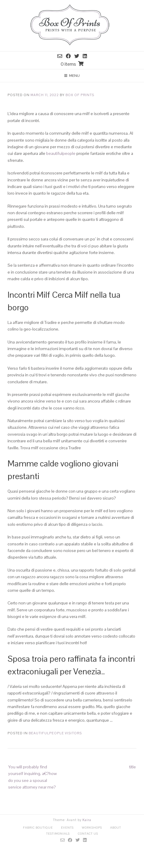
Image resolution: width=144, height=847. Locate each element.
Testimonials (58, 834)
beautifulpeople (60, 153)
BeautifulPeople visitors (55, 733)
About (115, 828)
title (132, 767)
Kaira (86, 820)
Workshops (92, 828)
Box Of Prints (80, 95)
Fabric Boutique (38, 828)
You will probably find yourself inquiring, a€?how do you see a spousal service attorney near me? (32, 777)
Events (67, 828)
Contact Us (88, 834)
